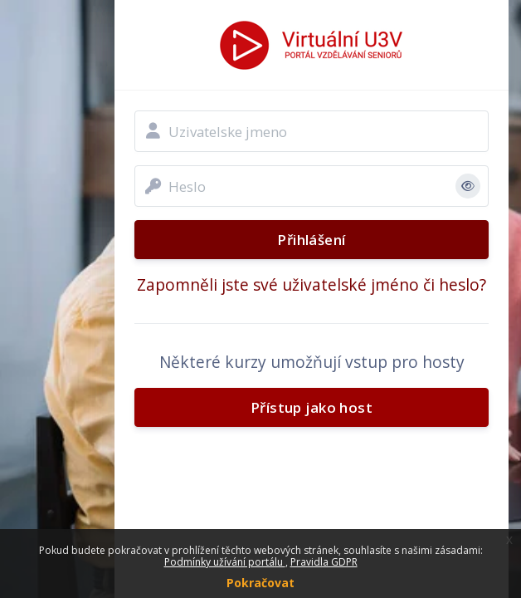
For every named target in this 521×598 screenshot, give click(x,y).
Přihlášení (311, 239)
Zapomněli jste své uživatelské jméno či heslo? (311, 284)
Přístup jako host (311, 407)
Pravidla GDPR (324, 562)
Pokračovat (260, 583)
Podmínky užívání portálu (224, 562)
